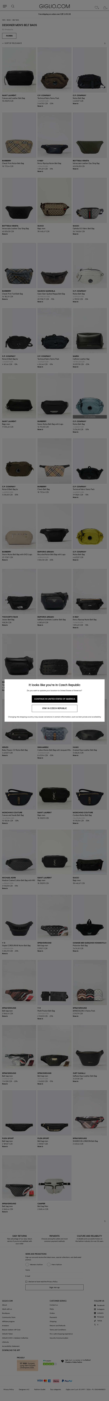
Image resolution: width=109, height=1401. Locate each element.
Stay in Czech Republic (54, 708)
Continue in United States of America (54, 699)
